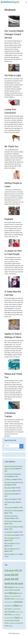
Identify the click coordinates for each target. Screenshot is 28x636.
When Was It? (8, 488)
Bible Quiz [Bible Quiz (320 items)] (13, 593)
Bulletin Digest (15, 633)
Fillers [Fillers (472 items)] (16, 605)
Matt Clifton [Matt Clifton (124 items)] (7, 614)
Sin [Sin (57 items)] (9, 623)
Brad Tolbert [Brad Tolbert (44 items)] (11, 596)
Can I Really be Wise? (10, 502)
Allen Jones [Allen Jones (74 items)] (15, 587)
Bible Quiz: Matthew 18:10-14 (12, 538)
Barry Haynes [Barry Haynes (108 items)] (13, 590)
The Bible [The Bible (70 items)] (18, 623)
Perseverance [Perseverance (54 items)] (11, 617)
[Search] (21, 446)
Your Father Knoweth (9, 535)
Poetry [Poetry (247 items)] (17, 617)
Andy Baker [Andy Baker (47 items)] (21, 587)
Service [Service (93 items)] (6, 623)
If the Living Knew (9, 507)
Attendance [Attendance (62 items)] (7, 590)
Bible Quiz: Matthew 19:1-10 (11, 554)
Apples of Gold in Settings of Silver (12, 335)
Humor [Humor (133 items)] (10, 609)
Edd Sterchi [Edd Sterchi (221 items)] (18, 602)
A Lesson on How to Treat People (13, 252)
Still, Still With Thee (9, 532)
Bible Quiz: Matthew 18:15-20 (12, 543)
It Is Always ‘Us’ (8, 479)
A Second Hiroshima (9, 494)
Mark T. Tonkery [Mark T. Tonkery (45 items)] (20, 612)
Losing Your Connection (10, 111)
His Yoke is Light (12, 75)
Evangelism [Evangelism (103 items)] (7, 606)
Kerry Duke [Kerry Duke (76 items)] (17, 609)
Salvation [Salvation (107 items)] (17, 620)
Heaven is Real (8, 499)
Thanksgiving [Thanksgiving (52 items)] (13, 623)
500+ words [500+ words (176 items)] (8, 587)
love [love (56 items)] (16, 612)
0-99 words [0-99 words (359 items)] (9, 570)
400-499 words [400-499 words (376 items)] (17, 583)
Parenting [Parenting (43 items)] (6, 617)
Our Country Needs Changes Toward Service (13, 34)
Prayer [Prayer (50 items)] (21, 617)
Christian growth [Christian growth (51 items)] (17, 596)
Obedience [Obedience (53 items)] (18, 614)
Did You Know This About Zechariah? (13, 527)
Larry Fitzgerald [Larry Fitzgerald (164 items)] (9, 612)
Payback (8, 219)
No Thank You (11, 146)
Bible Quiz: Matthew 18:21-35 (12, 549)
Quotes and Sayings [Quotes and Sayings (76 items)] (9, 620)
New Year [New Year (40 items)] (13, 614)
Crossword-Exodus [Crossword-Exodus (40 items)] (17, 598)
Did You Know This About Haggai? (13, 521)
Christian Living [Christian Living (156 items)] (9, 599)
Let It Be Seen (8, 491)
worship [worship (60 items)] (10, 626)
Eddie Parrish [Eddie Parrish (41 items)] (11, 602)
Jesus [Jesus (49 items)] (13, 609)
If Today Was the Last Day (12, 293)
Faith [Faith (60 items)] (12, 606)
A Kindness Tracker (10, 414)
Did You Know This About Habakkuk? (13, 510)
